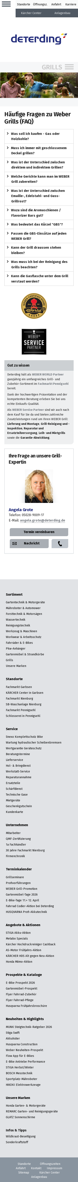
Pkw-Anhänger (15, 648)
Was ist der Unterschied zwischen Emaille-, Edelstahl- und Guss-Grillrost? (35, 196)
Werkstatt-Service (18, 771)
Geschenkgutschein (19, 806)
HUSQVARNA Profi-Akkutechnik (26, 912)
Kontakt (36, 1168)
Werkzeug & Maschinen (21, 631)
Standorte (23, 4)
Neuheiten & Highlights (25, 1019)
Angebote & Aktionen (23, 925)
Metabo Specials (17, 938)
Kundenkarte (14, 812)
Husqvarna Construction (21, 1044)
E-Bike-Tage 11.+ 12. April (22, 900)
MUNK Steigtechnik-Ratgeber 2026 (29, 1027)
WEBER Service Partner (28, 410)
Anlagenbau (62, 13)
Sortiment (14, 594)
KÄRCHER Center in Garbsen (24, 693)
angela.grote (42, 520)
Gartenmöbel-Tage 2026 (22, 894)
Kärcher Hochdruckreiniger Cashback (31, 944)
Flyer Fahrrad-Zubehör (21, 994)
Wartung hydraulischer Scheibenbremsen (33, 742)
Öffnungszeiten (50, 1164)
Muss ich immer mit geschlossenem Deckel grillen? (36, 150)
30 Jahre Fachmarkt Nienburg (25, 850)
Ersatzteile (13, 783)
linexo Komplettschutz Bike (24, 737)
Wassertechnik (15, 620)
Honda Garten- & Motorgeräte (26, 1106)
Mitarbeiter (13, 833)
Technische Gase (17, 794)
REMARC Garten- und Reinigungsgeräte (32, 1111)
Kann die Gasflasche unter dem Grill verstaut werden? (36, 278)
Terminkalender (19, 869)
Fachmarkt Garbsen (19, 687)
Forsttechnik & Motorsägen (24, 614)
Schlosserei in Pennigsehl (23, 716)
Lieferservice (14, 760)
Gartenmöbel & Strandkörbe (25, 654)
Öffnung (38, 4)
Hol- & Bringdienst (18, 766)
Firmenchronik (15, 856)
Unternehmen (17, 825)
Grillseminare (15, 877)
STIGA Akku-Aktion (18, 933)
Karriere (70, 4)
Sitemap (23, 1172)
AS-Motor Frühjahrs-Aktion (23, 950)
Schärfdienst (14, 789)
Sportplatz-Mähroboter (21, 1079)
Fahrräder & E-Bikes (19, 643)
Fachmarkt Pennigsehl (53, 384)
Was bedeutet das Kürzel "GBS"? (34, 224)
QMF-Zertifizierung (18, 839)
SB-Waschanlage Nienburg (23, 704)
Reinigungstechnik (18, 625)
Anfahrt (56, 4)
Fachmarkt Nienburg (19, 698)
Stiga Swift (13, 1033)
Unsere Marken (16, 666)
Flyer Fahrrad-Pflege (19, 1000)
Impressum (54, 1168)
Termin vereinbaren (39, 532)
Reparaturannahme (18, 777)
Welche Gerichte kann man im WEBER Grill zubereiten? (37, 179)
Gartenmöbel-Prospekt (21, 988)
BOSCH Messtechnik (19, 1073)
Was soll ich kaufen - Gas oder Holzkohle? (32, 136)
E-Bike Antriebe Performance (25, 1062)
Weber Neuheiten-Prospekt (24, 1050)
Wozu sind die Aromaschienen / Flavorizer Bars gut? (33, 212)
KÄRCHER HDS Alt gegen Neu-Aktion (30, 956)
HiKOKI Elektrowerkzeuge (23, 1085)
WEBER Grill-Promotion (21, 889)
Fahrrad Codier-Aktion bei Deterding (30, 906)
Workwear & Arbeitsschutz (23, 637)
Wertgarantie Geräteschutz (24, 748)
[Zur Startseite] (39, 40)
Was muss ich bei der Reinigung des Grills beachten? (36, 264)
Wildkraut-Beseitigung (21, 1136)
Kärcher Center (31, 13)
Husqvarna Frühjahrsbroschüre (26, 1006)
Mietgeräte (13, 800)
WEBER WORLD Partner (48, 374)
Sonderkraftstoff (17, 1142)
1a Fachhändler (16, 844)
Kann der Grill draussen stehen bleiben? (33, 250)
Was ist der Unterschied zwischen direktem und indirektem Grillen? (35, 164)
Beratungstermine (18, 754)
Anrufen (60, 543)
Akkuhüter (13, 1038)
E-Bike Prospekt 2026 (20, 983)
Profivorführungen (18, 883)
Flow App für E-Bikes (20, 1056)
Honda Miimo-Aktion (19, 962)
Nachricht (32, 543)
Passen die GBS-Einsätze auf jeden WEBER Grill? (36, 236)
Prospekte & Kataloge (24, 975)
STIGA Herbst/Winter (20, 1067)
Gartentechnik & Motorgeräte (25, 602)
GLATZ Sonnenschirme (20, 1117)
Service (12, 729)
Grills (52, 67)
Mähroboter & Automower (23, 608)
